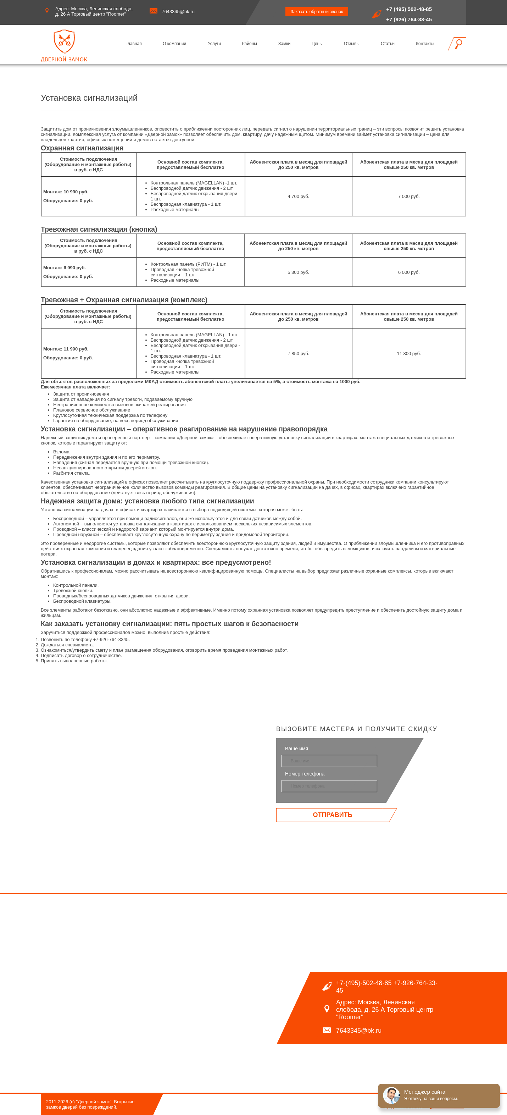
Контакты (425, 43)
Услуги (214, 43)
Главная (134, 43)
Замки (284, 43)
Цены (317, 43)
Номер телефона (304, 774)
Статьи (388, 43)
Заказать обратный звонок (317, 11)
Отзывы (352, 43)
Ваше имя (296, 748)
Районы (249, 43)
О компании (174, 43)
